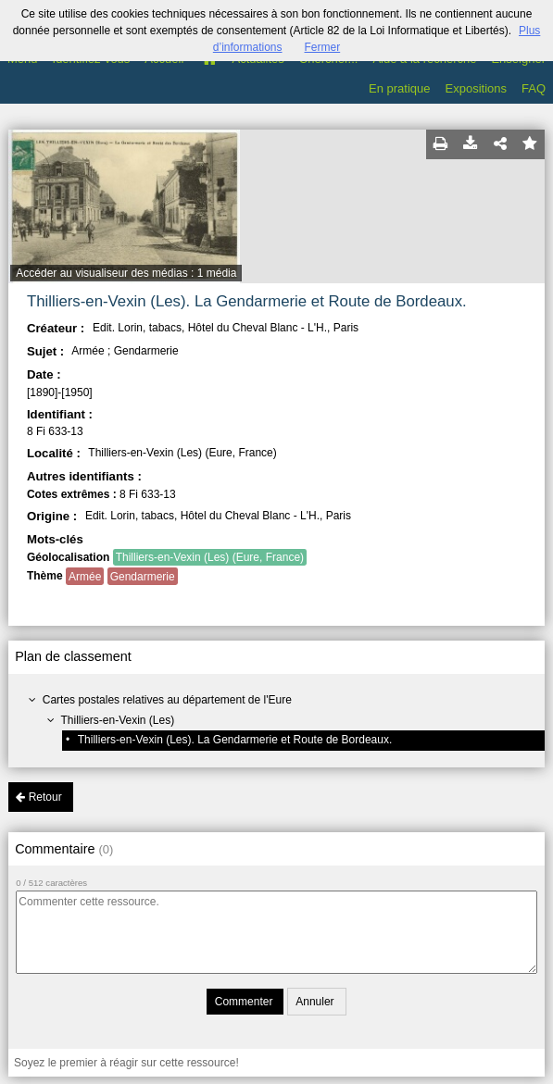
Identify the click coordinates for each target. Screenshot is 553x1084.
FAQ (534, 88)
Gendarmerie (142, 576)
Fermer (323, 47)
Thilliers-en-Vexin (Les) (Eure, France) (210, 557)
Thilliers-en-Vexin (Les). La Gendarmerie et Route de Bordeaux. (235, 739)
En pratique (400, 88)
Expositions (476, 88)
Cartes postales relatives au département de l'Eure (167, 699)
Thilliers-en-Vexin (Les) (118, 720)
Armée (85, 576)
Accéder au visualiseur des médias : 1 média (126, 273)
